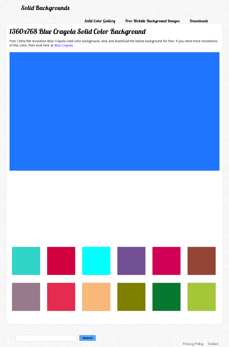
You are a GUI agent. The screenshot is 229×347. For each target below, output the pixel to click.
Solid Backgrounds (45, 8)
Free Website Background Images (152, 20)
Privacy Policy (192, 343)
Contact (213, 343)
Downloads (199, 20)
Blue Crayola (63, 45)
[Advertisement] (114, 210)
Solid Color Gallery (99, 20)
